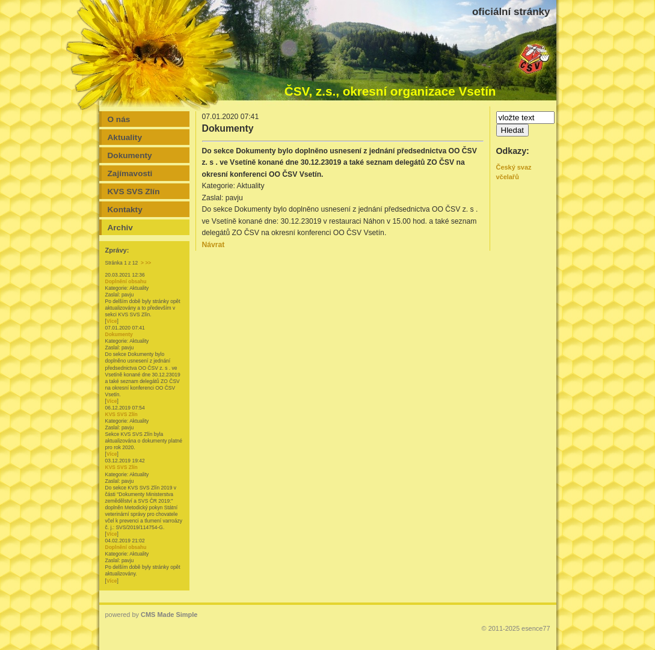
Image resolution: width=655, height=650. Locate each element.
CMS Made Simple (169, 614)
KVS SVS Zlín (121, 414)
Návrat (213, 245)
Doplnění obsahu (126, 281)
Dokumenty (119, 334)
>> (148, 263)
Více (111, 321)
